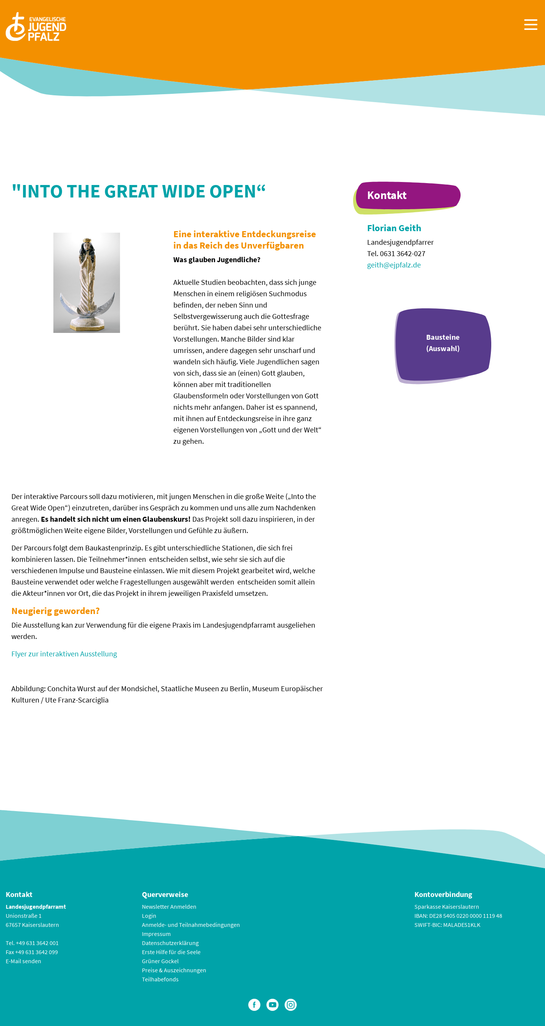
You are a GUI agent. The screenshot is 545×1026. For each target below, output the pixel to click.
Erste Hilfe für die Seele (171, 952)
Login (149, 915)
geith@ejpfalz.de (394, 264)
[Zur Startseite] (36, 25)
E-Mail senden (23, 961)
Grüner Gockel (160, 961)
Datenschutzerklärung (170, 943)
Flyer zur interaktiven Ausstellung (64, 653)
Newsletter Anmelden (169, 906)
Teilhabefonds (160, 979)
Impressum (156, 933)
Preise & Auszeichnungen (174, 970)
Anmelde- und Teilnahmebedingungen (191, 924)
